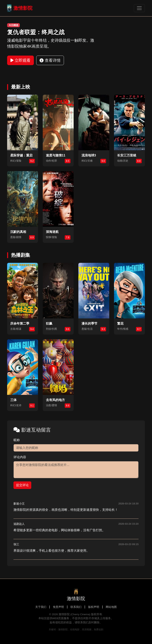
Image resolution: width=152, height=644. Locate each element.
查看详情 (50, 60)
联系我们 (76, 606)
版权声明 (93, 606)
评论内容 (19, 457)
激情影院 (19, 8)
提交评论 (22, 485)
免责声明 (58, 606)
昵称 (16, 440)
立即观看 (20, 60)
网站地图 (111, 606)
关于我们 (40, 606)
